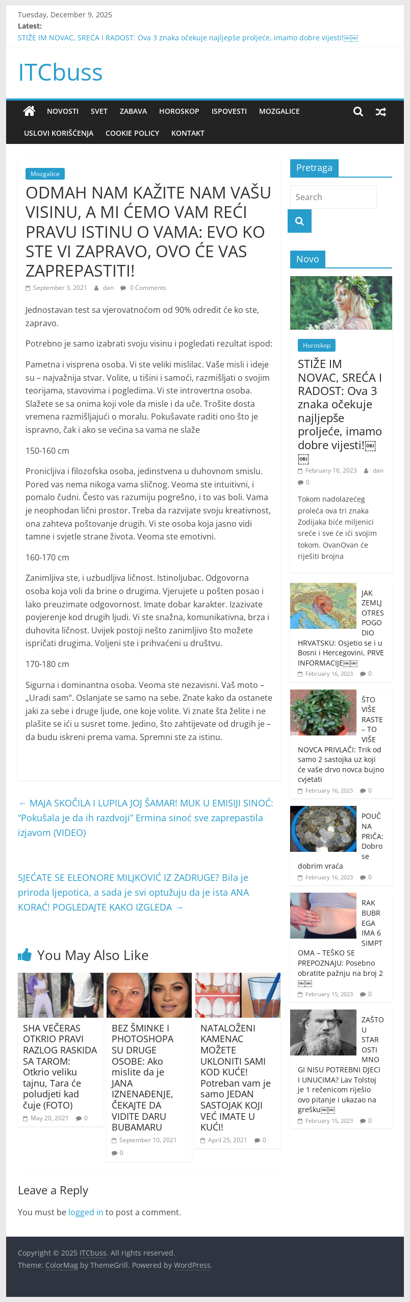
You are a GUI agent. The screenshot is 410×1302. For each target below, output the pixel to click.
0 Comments (143, 287)
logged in (86, 1212)
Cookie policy (132, 133)
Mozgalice (279, 111)
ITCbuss (60, 71)
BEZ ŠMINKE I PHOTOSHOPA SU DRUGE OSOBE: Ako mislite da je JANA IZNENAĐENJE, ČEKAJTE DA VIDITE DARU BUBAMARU (142, 1077)
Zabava (133, 111)
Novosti (63, 111)
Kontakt (187, 133)
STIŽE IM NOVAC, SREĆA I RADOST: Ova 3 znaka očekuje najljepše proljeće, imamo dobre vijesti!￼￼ (188, 37)
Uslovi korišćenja (58, 133)
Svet (99, 111)
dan (109, 287)
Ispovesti (229, 111)
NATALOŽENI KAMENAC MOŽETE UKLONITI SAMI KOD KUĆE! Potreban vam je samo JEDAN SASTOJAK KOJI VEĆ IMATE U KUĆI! (235, 1077)
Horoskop (179, 111)
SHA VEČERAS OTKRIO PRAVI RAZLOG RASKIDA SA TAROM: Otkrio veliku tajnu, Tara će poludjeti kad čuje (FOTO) (60, 1066)
